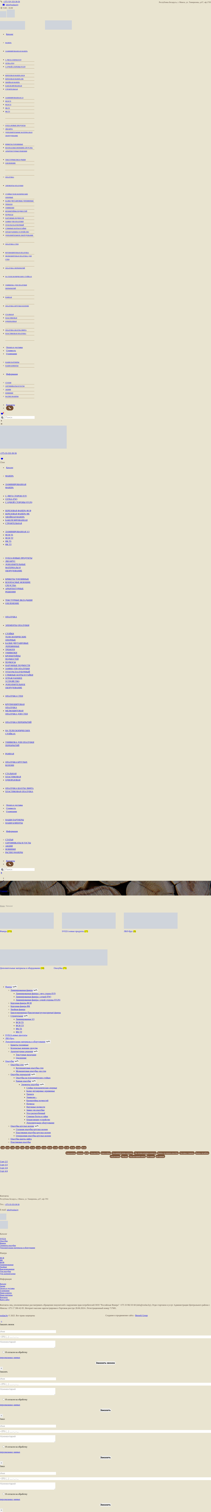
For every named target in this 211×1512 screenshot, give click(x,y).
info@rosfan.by (12, 5)
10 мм (32, 1148)
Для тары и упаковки (187, 1153)
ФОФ (86, 1153)
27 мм (67, 1148)
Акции (2, 1286)
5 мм (12, 1148)
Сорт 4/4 (4, 1171)
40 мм (84, 1148)
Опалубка (58, 968)
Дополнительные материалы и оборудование (20, 968)
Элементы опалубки (8, 1246)
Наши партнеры (6, 1295)
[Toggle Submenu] (14, 987)
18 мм (50, 1148)
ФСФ (2, 1258)
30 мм (72, 1148)
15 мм (44, 1148)
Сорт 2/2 (4, 1161)
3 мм (2, 1148)
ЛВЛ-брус (128, 931)
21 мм (55, 1148)
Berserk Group (141, 1315)
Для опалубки (94, 1153)
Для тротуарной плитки (137, 1156)
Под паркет (150, 1156)
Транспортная (71, 1153)
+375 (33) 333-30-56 (11, 2)
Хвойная (3, 1267)
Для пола (124, 1156)
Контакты (4, 1297)
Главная (3, 891)
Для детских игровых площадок (145, 1153)
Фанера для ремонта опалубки (168, 1153)
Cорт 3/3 (4, 1165)
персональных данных (10, 1357)
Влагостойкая (105, 1153)
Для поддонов (115, 1156)
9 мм (27, 1148)
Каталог (3, 1284)
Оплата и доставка (7, 1288)
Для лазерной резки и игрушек (122, 1153)
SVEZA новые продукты (73, 931)
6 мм (17, 1148)
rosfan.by (4, 1315)
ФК (1, 1260)
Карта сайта (4, 1300)
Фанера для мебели (202, 1153)
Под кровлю (160, 1156)
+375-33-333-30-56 (8, 453)
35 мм (78, 1148)
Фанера (3, 931)
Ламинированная (6, 1265)
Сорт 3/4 (4, 1168)
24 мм (61, 1148)
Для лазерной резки (7, 1274)
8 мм (22, 1148)
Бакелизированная (7, 1269)
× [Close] (1, 1368)
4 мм (7, 1148)
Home (2, 906)
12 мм (38, 1148)
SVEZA (3, 1239)
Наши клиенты (6, 1293)
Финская (80, 1153)
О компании (4, 1291)
